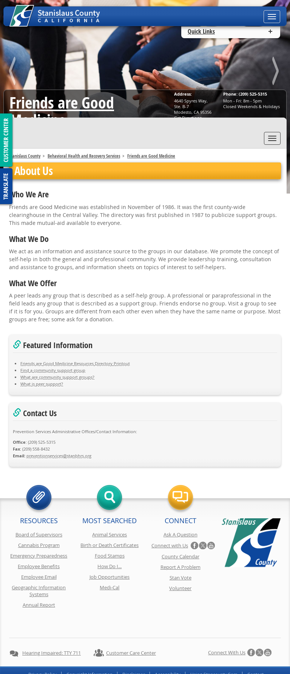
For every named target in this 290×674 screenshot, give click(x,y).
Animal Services (109, 534)
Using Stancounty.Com (214, 654)
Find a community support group (52, 370)
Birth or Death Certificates (109, 545)
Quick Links (201, 31)
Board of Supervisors (38, 534)
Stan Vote (180, 577)
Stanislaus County (24, 156)
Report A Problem (180, 567)
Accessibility (167, 654)
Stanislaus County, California (152, 667)
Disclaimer (133, 654)
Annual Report (39, 604)
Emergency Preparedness (38, 555)
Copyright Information (89, 654)
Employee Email (39, 576)
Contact (255, 654)
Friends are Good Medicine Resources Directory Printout (75, 363)
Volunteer (180, 588)
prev (13, 72)
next (276, 72)
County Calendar (180, 556)
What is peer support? (41, 384)
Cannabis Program (39, 545)
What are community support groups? (57, 377)
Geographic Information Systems (39, 591)
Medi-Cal (109, 587)
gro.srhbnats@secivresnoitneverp (58, 456)
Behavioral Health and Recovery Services (84, 156)
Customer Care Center (131, 632)
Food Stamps (110, 555)
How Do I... (109, 566)
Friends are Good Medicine (61, 111)
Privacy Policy (42, 654)
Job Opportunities (109, 576)
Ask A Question (180, 534)
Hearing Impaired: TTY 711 (51, 632)
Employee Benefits (39, 566)
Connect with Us (169, 545)
